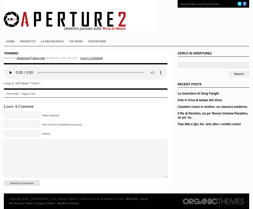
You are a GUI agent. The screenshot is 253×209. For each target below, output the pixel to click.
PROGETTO (28, 41)
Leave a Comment (91, 58)
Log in (144, 199)
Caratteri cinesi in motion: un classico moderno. (213, 107)
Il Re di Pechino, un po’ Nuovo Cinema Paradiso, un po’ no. (213, 115)
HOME (10, 41)
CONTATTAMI (97, 41)
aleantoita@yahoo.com (31, 58)
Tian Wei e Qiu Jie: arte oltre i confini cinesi (209, 124)
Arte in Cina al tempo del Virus (200, 100)
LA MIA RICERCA (52, 41)
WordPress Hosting (68, 203)
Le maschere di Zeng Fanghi (198, 93)
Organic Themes (46, 203)
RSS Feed (132, 199)
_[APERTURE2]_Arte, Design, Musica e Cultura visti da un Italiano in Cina (85, 15)
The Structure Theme (20, 203)
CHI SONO (76, 41)
